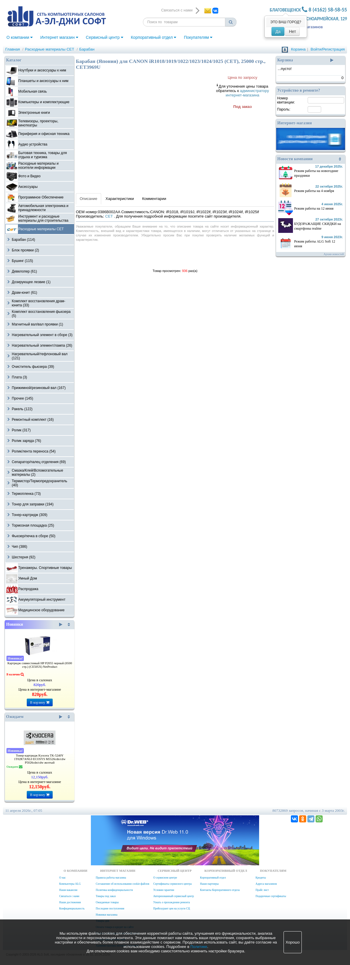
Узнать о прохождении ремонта (171, 902)
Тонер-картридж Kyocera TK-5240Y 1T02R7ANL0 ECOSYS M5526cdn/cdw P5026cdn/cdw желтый (39, 759)
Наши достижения (70, 902)
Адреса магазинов (266, 883)
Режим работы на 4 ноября (314, 191)
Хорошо (293, 942)
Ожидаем (34, 716)
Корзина (298, 49)
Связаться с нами (69, 896)
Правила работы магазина (111, 877)
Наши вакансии (68, 890)
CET (109, 216)
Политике (198, 946)
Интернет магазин (59, 37)
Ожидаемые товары (107, 902)
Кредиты (261, 877)
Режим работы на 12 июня (314, 208)
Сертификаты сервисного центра (172, 883)
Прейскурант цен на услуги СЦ (171, 908)
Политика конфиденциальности (114, 890)
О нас (62, 877)
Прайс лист (262, 890)
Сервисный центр (104, 37)
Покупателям (198, 37)
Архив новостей (334, 254)
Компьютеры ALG (70, 883)
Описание (88, 198)
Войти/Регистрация (328, 49)
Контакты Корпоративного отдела (220, 890)
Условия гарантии (163, 890)
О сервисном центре (165, 877)
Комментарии (154, 198)
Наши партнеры (209, 883)
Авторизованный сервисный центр (173, 896)
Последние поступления (110, 908)
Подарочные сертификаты (271, 896)
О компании (19, 37)
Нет (292, 31)
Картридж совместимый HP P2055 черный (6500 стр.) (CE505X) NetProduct (39, 665)
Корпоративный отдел (153, 37)
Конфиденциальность (71, 908)
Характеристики (120, 198)
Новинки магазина (106, 914)
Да (277, 31)
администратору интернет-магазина (247, 93)
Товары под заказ (106, 896)
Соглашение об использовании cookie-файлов (122, 883)
